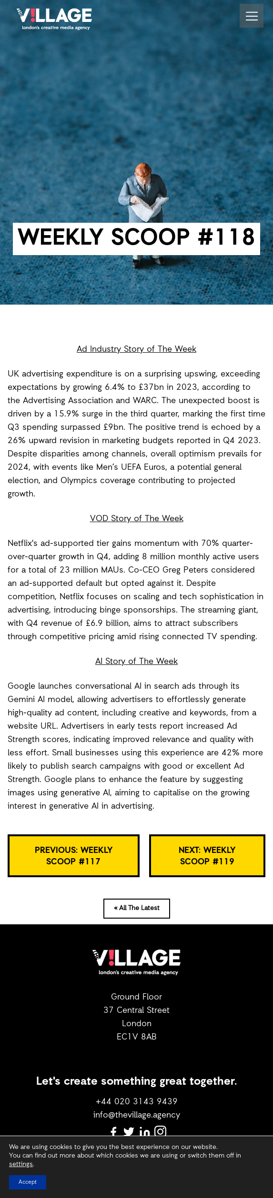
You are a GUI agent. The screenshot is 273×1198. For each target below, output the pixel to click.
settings (21, 1164)
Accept (28, 1182)
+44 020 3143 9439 (137, 1102)
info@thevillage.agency (136, 1115)
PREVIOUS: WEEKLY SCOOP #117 (73, 856)
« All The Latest (137, 908)
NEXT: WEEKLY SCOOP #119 (207, 856)
